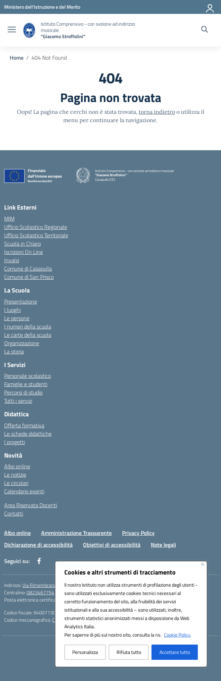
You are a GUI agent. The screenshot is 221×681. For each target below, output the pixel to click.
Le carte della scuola (27, 335)
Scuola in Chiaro (22, 243)
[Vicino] (202, 564)
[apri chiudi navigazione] (12, 30)
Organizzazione (21, 343)
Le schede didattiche (28, 433)
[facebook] (39, 561)
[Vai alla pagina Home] (17, 57)
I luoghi (12, 310)
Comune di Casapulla (28, 268)
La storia (14, 351)
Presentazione (20, 301)
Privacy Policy (138, 533)
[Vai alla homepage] (93, 30)
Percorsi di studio (23, 392)
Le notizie (15, 474)
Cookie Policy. (177, 634)
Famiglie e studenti (25, 384)
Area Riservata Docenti (30, 505)
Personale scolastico (27, 376)
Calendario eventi (24, 491)
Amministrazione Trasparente (76, 533)
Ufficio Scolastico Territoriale (36, 235)
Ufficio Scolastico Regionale (35, 227)
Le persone (16, 318)
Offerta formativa (24, 425)
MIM (9, 218)
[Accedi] (210, 7)
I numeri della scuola (27, 326)
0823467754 (40, 592)
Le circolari (16, 483)
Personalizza (85, 652)
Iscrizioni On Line (23, 252)
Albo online (17, 466)
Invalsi (11, 260)
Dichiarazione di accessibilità (38, 544)
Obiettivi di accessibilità (111, 544)
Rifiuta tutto (129, 652)
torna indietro (157, 111)
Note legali (163, 544)
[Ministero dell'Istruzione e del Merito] (42, 6)
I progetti (14, 442)
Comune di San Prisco (29, 277)
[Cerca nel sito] (204, 30)
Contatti (13, 513)
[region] (131, 614)
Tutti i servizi (18, 401)
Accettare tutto (174, 652)
